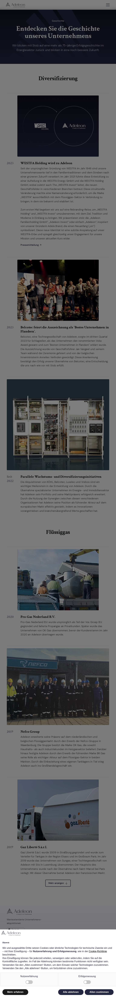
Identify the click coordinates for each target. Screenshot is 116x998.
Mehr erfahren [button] (15, 992)
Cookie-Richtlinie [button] (98, 951)
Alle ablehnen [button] (71, 992)
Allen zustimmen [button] (99, 992)
